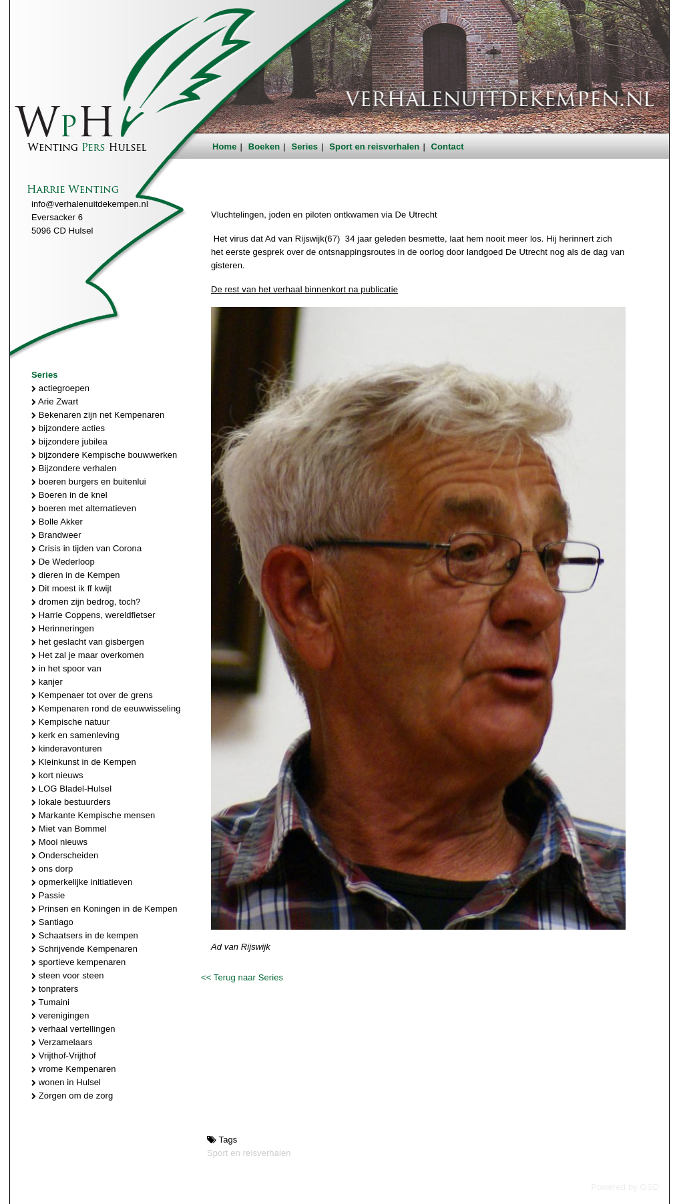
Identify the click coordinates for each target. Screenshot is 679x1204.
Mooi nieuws (59, 842)
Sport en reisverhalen (374, 146)
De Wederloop (63, 562)
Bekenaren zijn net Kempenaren (97, 415)
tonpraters (54, 989)
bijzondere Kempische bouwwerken (104, 455)
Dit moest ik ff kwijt (71, 588)
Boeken (264, 146)
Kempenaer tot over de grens (92, 695)
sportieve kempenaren (78, 962)
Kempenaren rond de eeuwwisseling (106, 708)
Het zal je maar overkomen (87, 655)
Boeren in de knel (69, 495)
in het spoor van (66, 668)
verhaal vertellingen (73, 1029)
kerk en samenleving (75, 735)
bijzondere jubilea (69, 441)
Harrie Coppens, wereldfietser (93, 615)
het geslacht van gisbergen (87, 642)
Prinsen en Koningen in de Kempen (104, 909)
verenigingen (60, 1015)
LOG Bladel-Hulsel (71, 789)
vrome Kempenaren (73, 1069)
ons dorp (52, 869)
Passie (48, 895)
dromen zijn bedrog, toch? (86, 602)
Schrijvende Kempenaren (84, 949)
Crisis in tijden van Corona (86, 548)
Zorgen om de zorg (72, 1096)
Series (305, 146)
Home (224, 146)
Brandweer (56, 535)
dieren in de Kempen (75, 575)
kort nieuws (57, 775)
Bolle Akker (57, 522)
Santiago (52, 922)
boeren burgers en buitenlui (88, 482)
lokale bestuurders (71, 802)
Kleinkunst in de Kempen (83, 762)
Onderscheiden (64, 855)
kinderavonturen (66, 748)
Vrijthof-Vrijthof (63, 1055)
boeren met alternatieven (83, 508)
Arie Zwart (54, 401)
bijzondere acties (68, 428)
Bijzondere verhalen (74, 468)
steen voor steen (67, 975)
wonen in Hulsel (66, 1082)
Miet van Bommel (69, 829)
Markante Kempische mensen (93, 815)
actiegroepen (60, 388)
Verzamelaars (62, 1042)
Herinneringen (62, 628)
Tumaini (50, 1002)
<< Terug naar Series (242, 977)
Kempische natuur (70, 722)
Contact (447, 146)
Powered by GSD (625, 1187)
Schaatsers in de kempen (84, 935)
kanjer (47, 682)
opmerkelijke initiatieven (81, 882)
